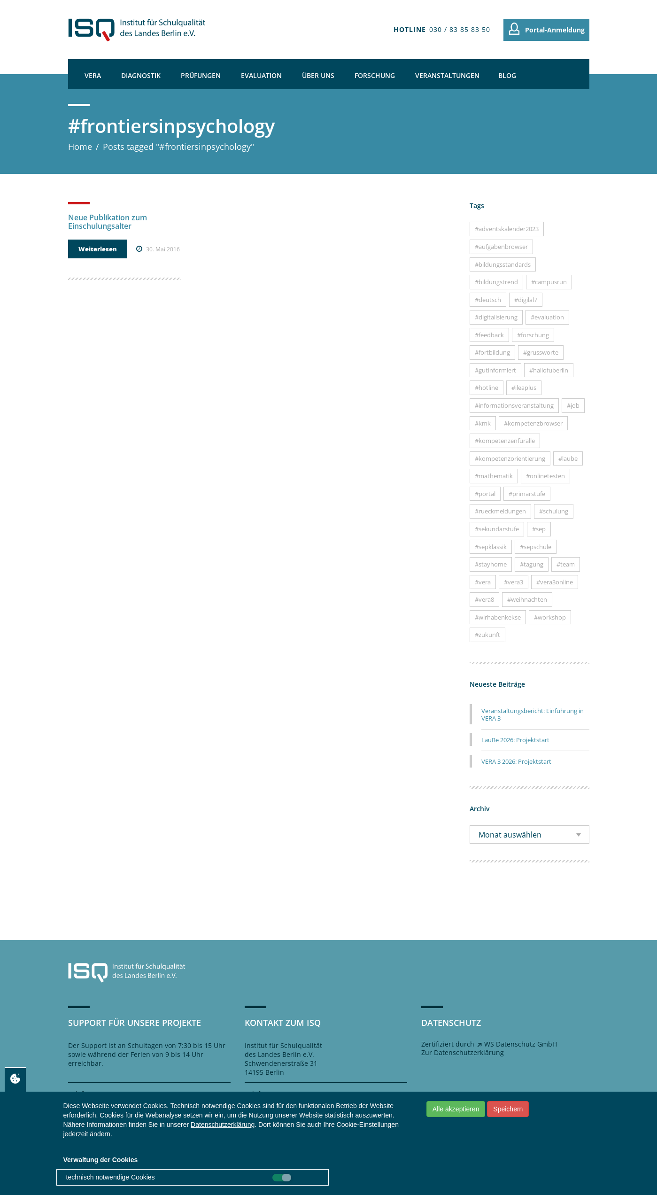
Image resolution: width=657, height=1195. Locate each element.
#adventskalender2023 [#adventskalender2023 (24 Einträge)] (507, 229)
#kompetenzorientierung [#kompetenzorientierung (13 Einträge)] (510, 458)
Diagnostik (141, 75)
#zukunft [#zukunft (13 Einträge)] (487, 634)
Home (80, 146)
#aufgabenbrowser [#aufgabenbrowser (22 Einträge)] (501, 246)
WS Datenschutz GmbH (520, 1044)
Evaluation (261, 75)
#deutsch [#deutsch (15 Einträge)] (488, 299)
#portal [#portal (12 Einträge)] (485, 493)
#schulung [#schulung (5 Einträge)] (553, 511)
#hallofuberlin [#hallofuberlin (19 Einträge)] (548, 370)
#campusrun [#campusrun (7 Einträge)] (549, 282)
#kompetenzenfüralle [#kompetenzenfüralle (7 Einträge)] (505, 440)
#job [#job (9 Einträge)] (573, 405)
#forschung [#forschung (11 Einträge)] (533, 335)
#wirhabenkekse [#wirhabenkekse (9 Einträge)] (498, 617)
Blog (507, 75)
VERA (93, 75)
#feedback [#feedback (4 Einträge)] (489, 335)
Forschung (375, 75)
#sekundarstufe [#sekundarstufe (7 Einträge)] (497, 529)
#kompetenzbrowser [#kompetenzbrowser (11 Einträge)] (533, 423)
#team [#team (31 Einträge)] (566, 564)
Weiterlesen (97, 249)
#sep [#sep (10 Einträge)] (539, 529)
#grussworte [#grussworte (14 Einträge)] (540, 352)
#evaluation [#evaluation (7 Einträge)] (547, 317)
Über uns (318, 75)
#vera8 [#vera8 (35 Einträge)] (484, 599)
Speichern (508, 1109)
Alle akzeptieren (456, 1109)
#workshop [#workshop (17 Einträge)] (550, 617)
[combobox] (529, 834)
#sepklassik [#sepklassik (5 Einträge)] (491, 547)
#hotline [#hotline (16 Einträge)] (486, 387)
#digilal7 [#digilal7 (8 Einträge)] (525, 299)
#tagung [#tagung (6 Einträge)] (531, 564)
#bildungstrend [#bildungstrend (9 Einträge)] (496, 282)
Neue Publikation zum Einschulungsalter (107, 221)
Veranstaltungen (447, 75)
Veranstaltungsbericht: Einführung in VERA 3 (532, 714)
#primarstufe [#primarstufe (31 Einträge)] (527, 493)
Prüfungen (201, 75)
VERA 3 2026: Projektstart (516, 761)
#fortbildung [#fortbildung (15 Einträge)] (492, 352)
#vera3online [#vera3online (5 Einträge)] (554, 582)
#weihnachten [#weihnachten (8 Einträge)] (527, 599)
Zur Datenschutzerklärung (462, 1052)
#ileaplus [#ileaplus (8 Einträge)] (523, 387)
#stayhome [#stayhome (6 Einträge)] (491, 564)
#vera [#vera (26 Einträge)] (483, 582)
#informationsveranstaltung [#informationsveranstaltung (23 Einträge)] (514, 405)
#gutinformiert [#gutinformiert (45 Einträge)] (495, 370)
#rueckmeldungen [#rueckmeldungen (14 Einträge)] (500, 511)
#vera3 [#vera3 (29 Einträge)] (513, 582)
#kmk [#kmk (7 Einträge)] (483, 423)
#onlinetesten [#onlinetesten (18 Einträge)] (545, 476)
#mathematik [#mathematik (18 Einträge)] (494, 476)
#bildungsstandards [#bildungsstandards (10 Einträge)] (503, 264)
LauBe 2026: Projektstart (515, 740)
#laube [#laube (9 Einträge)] (568, 458)
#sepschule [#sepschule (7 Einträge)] (535, 547)
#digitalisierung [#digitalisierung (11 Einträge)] (496, 317)
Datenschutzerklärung (223, 1124)
